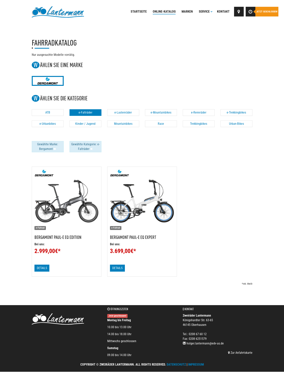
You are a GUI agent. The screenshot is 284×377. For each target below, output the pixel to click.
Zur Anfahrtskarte (240, 353)
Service (206, 11)
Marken (187, 11)
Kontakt (223, 11)
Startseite (139, 11)
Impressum (196, 364)
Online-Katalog (164, 11)
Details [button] (42, 268)
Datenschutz (176, 364)
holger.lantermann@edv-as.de (205, 343)
